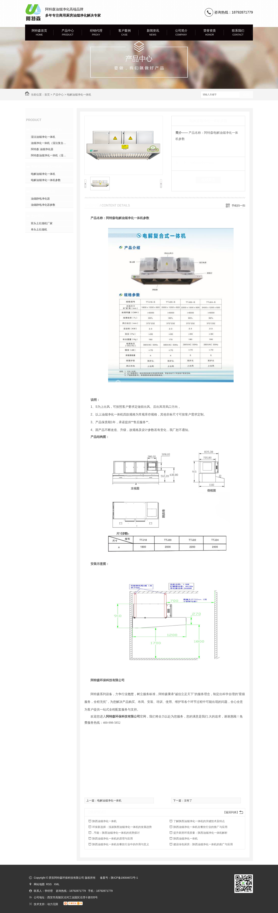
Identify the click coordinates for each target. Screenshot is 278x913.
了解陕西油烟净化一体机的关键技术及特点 (199, 821)
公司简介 (181, 32)
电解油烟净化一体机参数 (46, 180)
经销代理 (96, 32)
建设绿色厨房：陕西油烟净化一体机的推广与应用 (203, 844)
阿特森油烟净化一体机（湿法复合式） (52, 155)
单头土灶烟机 (39, 229)
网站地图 (39, 884)
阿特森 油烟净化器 (42, 149)
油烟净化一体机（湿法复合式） (50, 143)
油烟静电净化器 (43, 191)
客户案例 (124, 32)
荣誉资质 (209, 32)
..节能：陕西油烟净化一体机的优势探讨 (116, 832)
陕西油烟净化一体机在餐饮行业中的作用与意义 (120, 844)
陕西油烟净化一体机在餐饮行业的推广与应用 (200, 826)
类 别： (182, 162)
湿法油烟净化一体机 (46, 129)
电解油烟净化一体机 (79, 94)
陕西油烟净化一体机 (104, 821)
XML (56, 884)
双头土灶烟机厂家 (42, 223)
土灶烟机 (38, 216)
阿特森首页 (39, 32)
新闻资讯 (153, 32)
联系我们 (238, 32)
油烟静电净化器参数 (43, 204)
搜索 (246, 94)
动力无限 (52, 904)
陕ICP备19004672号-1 (124, 877)
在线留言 (208, 180)
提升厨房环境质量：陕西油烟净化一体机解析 (200, 832)
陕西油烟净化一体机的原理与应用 (112, 838)
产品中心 (67, 32)
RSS (49, 884)
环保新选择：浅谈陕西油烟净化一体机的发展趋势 (122, 826)
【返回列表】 (231, 812)
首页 (47, 94)
